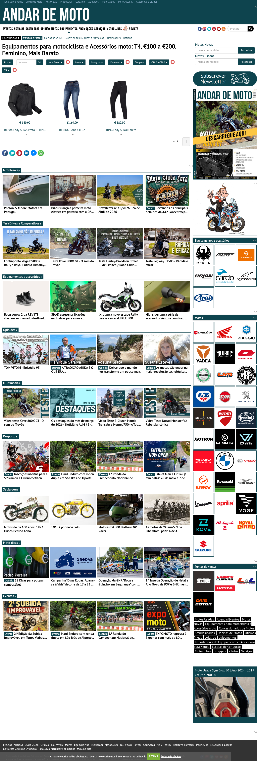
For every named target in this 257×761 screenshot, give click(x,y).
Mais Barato (55, 62)
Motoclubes (114, 28)
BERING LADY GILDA (72, 130)
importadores (114, 38)
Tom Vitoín (57, 745)
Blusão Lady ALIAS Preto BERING (24, 130)
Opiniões (10, 330)
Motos (55, 28)
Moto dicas (11, 543)
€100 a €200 (159, 62)
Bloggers (220, 651)
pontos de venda (53, 38)
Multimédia (12, 383)
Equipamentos (68, 28)
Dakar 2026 (32, 28)
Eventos (8, 28)
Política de (171, 756)
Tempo (139, 62)
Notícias (19, 28)
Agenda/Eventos (228, 619)
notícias (127, 38)
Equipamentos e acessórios (22, 277)
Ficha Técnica (164, 745)
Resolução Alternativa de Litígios (57, 749)
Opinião (45, 28)
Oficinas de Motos (230, 633)
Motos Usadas (204, 619)
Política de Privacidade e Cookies (214, 745)
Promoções (86, 28)
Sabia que (11, 489)
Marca (79, 62)
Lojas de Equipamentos (220, 637)
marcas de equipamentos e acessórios (84, 38)
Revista (133, 28)
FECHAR (153, 756)
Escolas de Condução (226, 647)
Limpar (7, 62)
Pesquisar (246, 50)
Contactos (149, 745)
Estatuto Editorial (183, 745)
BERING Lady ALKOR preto (119, 130)
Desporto (10, 436)
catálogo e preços (32, 38)
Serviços (99, 28)
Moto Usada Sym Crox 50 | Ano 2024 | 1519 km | (225, 692)
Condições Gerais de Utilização (20, 749)
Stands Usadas (205, 633)
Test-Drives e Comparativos (22, 223)
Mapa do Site (84, 749)
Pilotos (233, 651)
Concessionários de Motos (236, 628)
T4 (6, 70)
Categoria (97, 62)
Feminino (116, 62)
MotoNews (11, 170)
